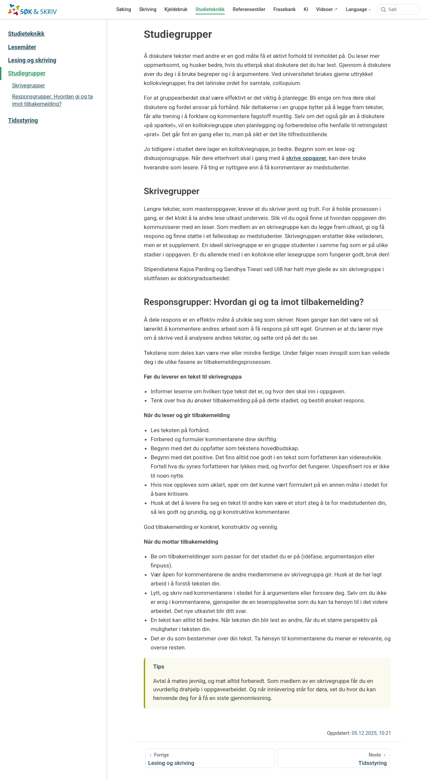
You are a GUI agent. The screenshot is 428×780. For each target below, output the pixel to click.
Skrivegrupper (28, 85)
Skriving (147, 9)
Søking (123, 9)
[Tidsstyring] (334, 758)
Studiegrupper (26, 73)
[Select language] (359, 9)
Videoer (324, 9)
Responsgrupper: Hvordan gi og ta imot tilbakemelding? (52, 100)
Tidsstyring (23, 120)
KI (306, 9)
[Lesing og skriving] (210, 758)
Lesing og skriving (32, 60)
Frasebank (285, 9)
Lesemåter (22, 47)
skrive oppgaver (306, 158)
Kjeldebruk (176, 9)
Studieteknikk (210, 9)
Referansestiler (249, 9)
